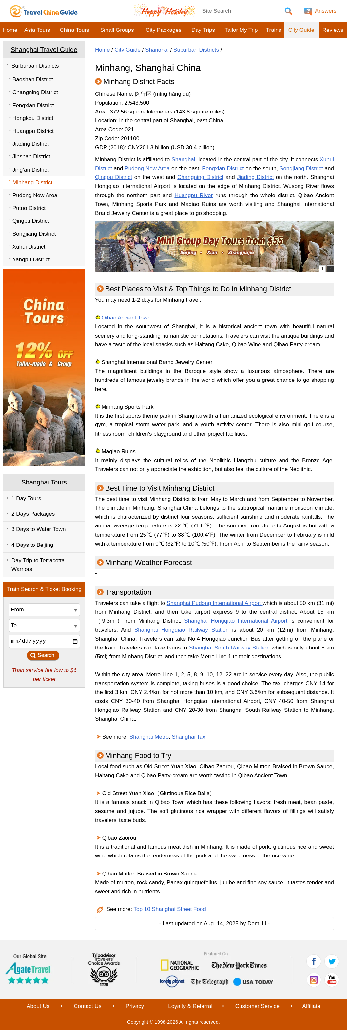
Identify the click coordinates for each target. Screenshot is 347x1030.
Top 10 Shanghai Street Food (170, 909)
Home (10, 30)
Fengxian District (33, 105)
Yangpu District (31, 260)
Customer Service (257, 1006)
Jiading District (30, 144)
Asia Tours (37, 30)
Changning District (35, 92)
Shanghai (157, 50)
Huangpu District (33, 131)
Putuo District (29, 208)
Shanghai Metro (149, 737)
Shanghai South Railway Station (229, 648)
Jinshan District (31, 157)
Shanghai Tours (44, 482)
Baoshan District (32, 79)
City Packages (164, 30)
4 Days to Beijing (32, 545)
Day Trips (203, 30)
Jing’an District (30, 170)
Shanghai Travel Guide (44, 49)
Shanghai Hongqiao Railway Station (181, 630)
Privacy (135, 1006)
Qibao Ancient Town (126, 318)
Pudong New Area (34, 195)
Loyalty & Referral (190, 1006)
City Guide (301, 30)
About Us (38, 1006)
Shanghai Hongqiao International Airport (235, 621)
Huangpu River (193, 195)
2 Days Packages (33, 514)
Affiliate (311, 1006)
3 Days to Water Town (38, 529)
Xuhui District (28, 247)
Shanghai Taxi (189, 737)
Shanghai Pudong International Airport (215, 603)
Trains (273, 30)
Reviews (332, 30)
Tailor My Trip (241, 30)
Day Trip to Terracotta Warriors (38, 564)
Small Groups (117, 30)
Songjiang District (34, 234)
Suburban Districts (196, 50)
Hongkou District (32, 118)
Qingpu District (30, 221)
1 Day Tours (26, 498)
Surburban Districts (35, 66)
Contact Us (87, 1006)
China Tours (74, 30)
